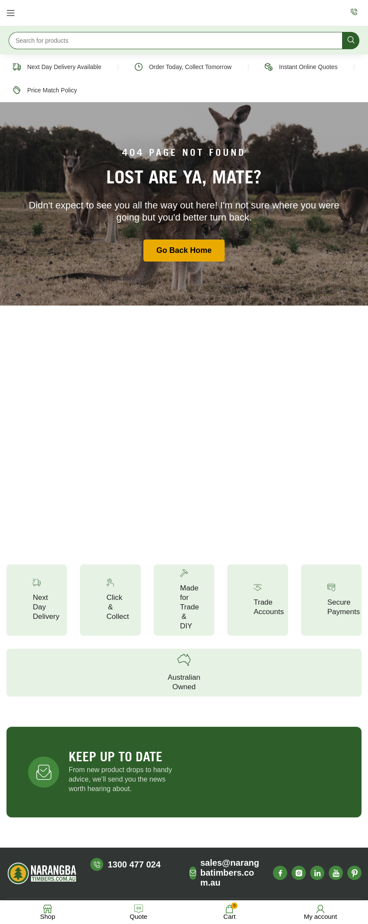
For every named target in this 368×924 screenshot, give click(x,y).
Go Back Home (184, 250)
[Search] (184, 40)
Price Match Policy (52, 90)
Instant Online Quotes (308, 66)
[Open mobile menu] (10, 13)
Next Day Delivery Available (64, 66)
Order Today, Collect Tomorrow (190, 66)
